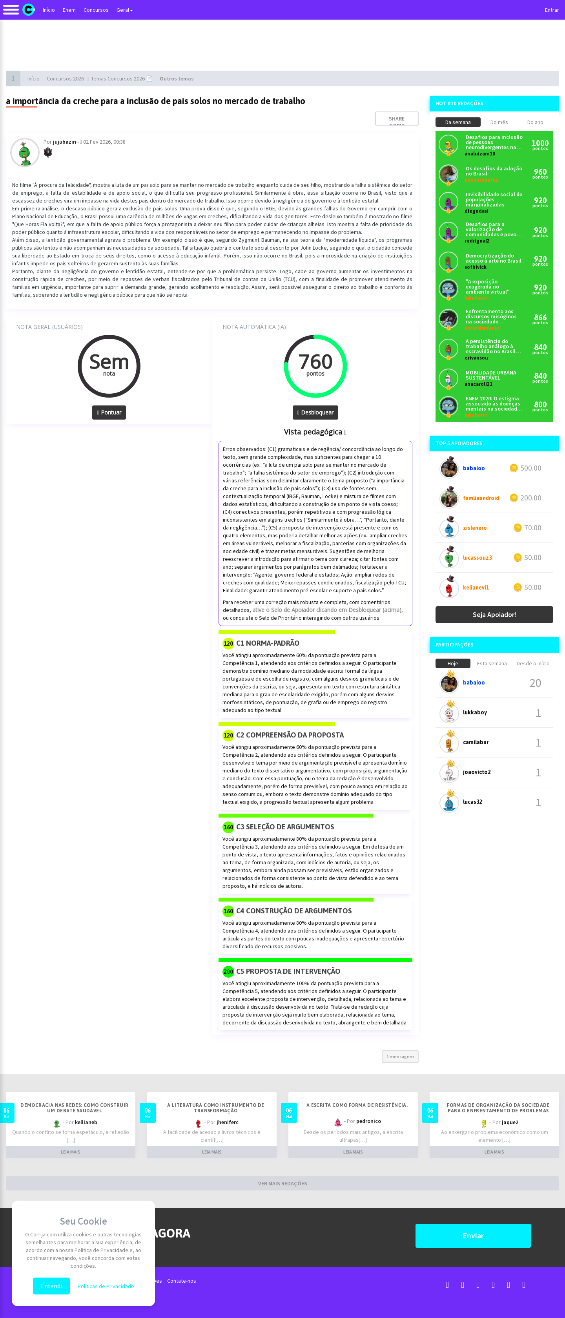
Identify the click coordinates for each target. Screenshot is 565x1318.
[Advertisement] (282, 45)
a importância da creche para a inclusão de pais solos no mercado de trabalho (155, 101)
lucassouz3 (477, 558)
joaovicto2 (476, 772)
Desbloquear (315, 412)
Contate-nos (181, 1280)
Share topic (397, 122)
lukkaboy (475, 712)
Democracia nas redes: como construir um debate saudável (74, 1108)
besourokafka (481, 180)
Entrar (552, 9)
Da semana (458, 122)
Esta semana (492, 663)
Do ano (535, 122)
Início (49, 9)
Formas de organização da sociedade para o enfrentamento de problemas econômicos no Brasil (498, 1111)
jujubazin (64, 141)
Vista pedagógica (315, 431)
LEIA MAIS (70, 1152)
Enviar (473, 1235)
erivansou (476, 358)
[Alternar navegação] (11, 13)
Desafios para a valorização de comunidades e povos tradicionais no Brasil (492, 229)
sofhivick (476, 267)
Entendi (51, 1286)
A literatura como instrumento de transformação (215, 1108)
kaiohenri (476, 298)
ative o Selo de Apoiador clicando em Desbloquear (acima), (327, 609)
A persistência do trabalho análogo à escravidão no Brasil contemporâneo (491, 346)
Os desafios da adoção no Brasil (494, 171)
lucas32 (472, 802)
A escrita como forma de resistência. (357, 1105)
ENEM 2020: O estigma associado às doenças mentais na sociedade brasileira (493, 403)
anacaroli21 (478, 384)
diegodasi (476, 211)
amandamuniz (482, 328)
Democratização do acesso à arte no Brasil (493, 258)
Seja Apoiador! (494, 614)
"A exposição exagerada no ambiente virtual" (488, 286)
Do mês (499, 122)
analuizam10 (480, 154)
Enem (69, 9)
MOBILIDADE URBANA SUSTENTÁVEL (491, 375)
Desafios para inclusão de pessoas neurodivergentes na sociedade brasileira (494, 142)
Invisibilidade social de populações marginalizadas (494, 199)
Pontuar (109, 412)
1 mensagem (400, 1056)
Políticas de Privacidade (106, 1286)
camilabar (475, 742)
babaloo (474, 468)
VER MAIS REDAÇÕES (282, 1183)
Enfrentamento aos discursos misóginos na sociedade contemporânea (491, 316)
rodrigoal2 (477, 241)
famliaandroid (481, 498)
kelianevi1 (476, 587)
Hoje (453, 663)
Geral (125, 9)
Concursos (96, 9)
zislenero (475, 528)
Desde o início (533, 663)
